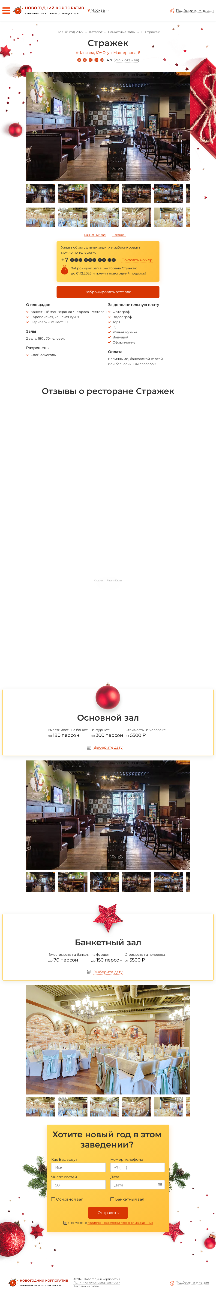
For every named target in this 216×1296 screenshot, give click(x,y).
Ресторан (119, 234)
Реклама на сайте (86, 1286)
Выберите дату (108, 747)
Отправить (108, 1213)
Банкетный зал (95, 234)
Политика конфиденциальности (96, 1282)
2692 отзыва (126, 60)
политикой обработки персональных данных (120, 1222)
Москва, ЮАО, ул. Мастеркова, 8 (110, 52)
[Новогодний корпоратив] (48, 10)
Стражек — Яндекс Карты (108, 580)
